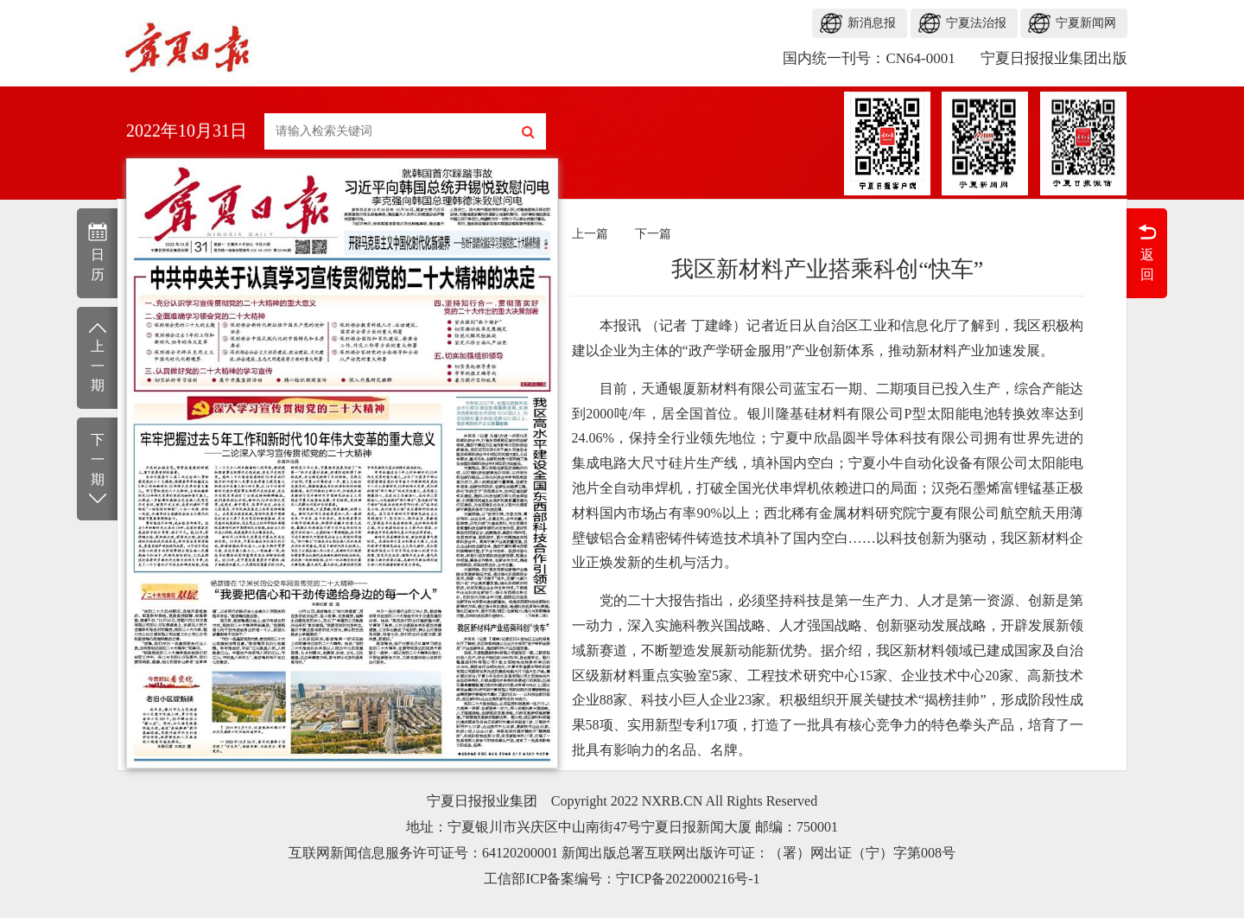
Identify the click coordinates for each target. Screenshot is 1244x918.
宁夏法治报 (976, 22)
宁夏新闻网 (1086, 22)
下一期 (97, 469)
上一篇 (590, 233)
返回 (1147, 251)
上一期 (97, 356)
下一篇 (653, 233)
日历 (97, 251)
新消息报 (871, 22)
